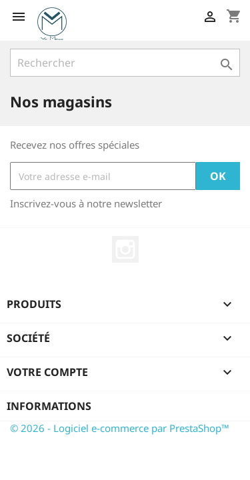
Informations (49, 406)
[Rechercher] (125, 63)
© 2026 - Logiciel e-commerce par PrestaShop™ (119, 428)
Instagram (125, 249)
